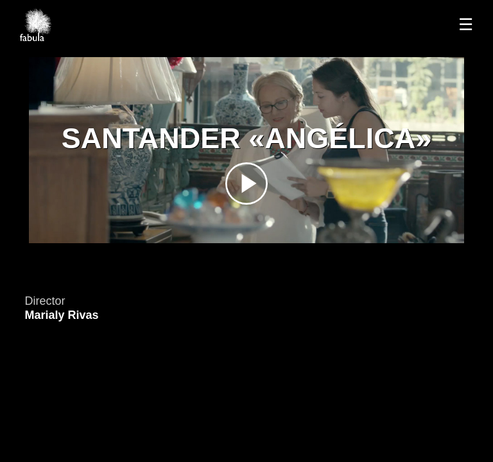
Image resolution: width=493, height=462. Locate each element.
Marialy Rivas (61, 315)
